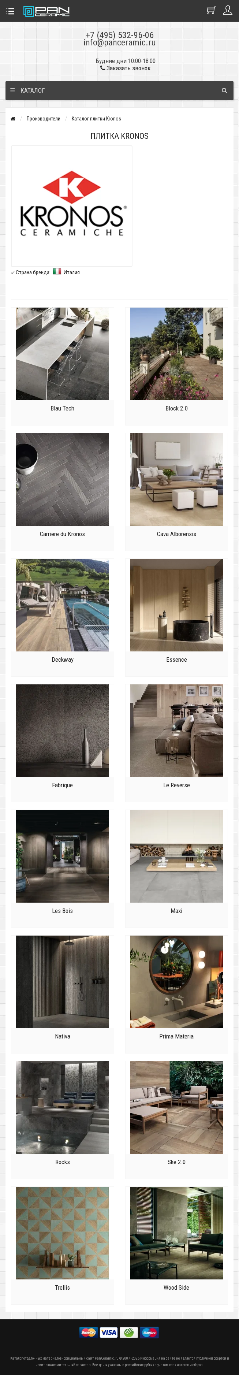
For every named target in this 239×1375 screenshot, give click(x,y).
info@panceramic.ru (119, 42)
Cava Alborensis (176, 534)
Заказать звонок (125, 68)
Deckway (63, 659)
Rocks (62, 1162)
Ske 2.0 (177, 1162)
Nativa (62, 1036)
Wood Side (176, 1287)
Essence (176, 659)
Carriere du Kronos (62, 534)
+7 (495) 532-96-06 (120, 35)
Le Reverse (176, 785)
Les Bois (62, 910)
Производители (43, 119)
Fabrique (62, 785)
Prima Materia (176, 1036)
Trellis (62, 1287)
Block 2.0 (176, 408)
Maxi (176, 910)
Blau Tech (62, 408)
